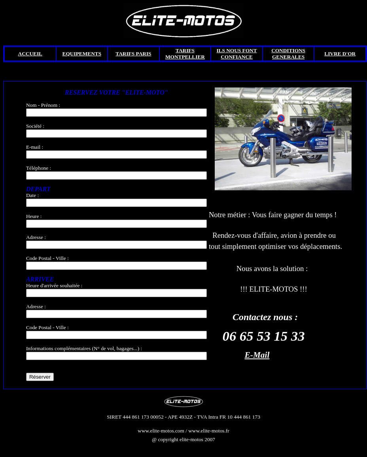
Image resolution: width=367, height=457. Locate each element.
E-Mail (257, 355)
